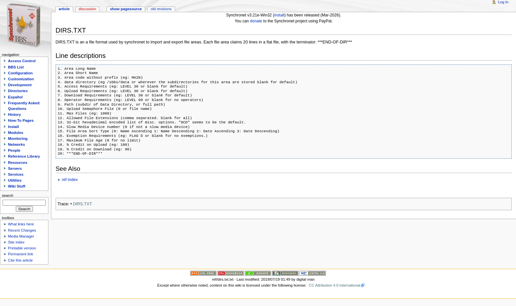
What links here (21, 224)
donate (256, 21)
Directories (18, 91)
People (14, 150)
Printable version (22, 248)
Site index (16, 242)
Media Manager (21, 236)
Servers (15, 168)
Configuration (20, 73)
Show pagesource (126, 9)
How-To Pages (21, 120)
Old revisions (161, 9)
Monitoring (17, 138)
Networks (16, 144)
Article (64, 9)
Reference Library (24, 156)
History (14, 114)
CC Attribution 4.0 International (334, 285)
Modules (15, 133)
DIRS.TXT (82, 204)
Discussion (87, 9)
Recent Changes (22, 230)
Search (7, 195)
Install (13, 127)
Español (15, 97)
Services (15, 174)
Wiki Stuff (16, 186)
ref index (70, 179)
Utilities (14, 180)
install (279, 15)
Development (20, 85)
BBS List (16, 67)
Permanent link (20, 254)
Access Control (22, 61)
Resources (17, 163)
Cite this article (20, 260)
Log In (503, 2)
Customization (21, 79)
